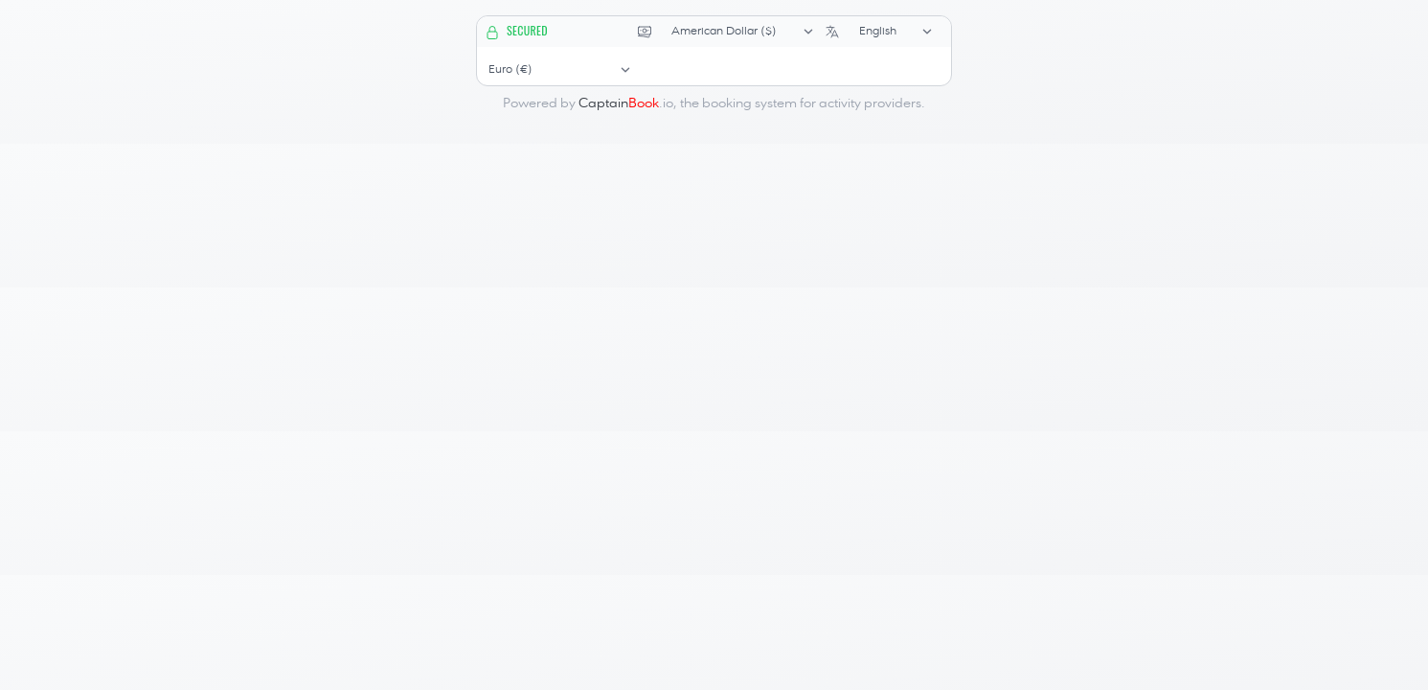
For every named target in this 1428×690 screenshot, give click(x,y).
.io (625, 103)
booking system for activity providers (811, 103)
